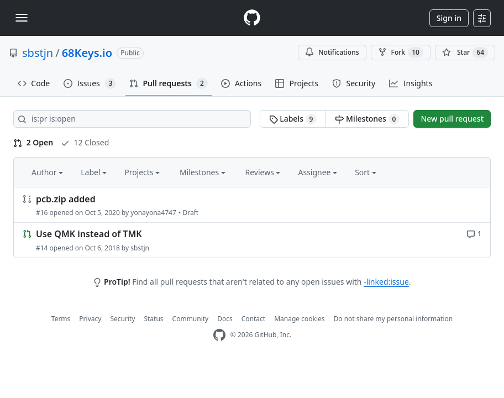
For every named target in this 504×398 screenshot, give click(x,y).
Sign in (449, 18)
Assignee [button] (317, 172)
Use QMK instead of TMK (89, 234)
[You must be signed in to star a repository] (465, 52)
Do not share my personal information (393, 318)
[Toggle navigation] (21, 17)
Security (122, 318)
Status (153, 318)
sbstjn (37, 52)
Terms (61, 318)
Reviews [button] (262, 172)
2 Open (33, 142)
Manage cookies (299, 318)
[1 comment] (473, 233)
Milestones (367, 118)
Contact (253, 318)
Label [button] (94, 172)
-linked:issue (386, 281)
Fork (400, 52)
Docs (225, 318)
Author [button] (47, 172)
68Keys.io (87, 52)
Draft (190, 212)
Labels (293, 118)
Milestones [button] (202, 172)
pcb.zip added (66, 199)
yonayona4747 (153, 212)
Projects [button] (142, 172)
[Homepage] (252, 18)
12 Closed (85, 142)
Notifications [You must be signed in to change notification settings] (332, 52)
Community (190, 318)
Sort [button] (365, 172)
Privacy (90, 318)
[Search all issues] (132, 119)
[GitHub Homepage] (219, 335)
